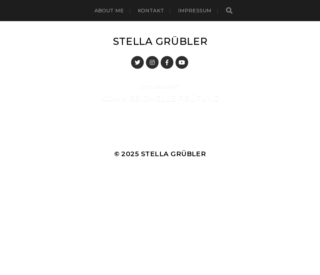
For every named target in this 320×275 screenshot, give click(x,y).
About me (109, 10)
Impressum (194, 10)
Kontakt (151, 10)
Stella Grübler (160, 41)
